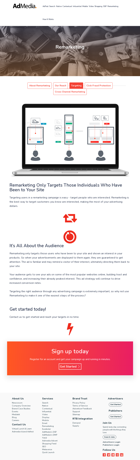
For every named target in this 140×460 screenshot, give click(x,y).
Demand (77, 416)
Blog (14, 411)
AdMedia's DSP (50, 425)
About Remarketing (28, 85)
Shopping (98, 6)
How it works (48, 19)
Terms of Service (82, 399)
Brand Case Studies (23, 402)
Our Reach (46, 85)
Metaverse (48, 443)
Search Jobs (109, 431)
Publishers (115, 404)
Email (45, 417)
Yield (45, 431)
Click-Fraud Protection (79, 85)
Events (16, 405)
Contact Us (19, 418)
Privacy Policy (80, 396)
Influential (77, 6)
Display (46, 411)
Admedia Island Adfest (24, 425)
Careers (16, 414)
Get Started (70, 360)
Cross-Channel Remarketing (108, 85)
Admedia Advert (51, 434)
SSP (105, 6)
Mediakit (16, 408)
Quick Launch (49, 446)
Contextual (67, 6)
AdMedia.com (68, 457)
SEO (44, 440)
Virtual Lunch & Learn (23, 422)
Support (77, 405)
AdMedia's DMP (51, 428)
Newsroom (18, 396)
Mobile (85, 6)
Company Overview (23, 399)
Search (52, 6)
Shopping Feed (50, 437)
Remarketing (113, 6)
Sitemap (77, 408)
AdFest (45, 6)
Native (59, 6)
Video (91, 6)
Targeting (60, 85)
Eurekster (47, 422)
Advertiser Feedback (84, 402)
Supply (76, 419)
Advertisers (115, 392)
